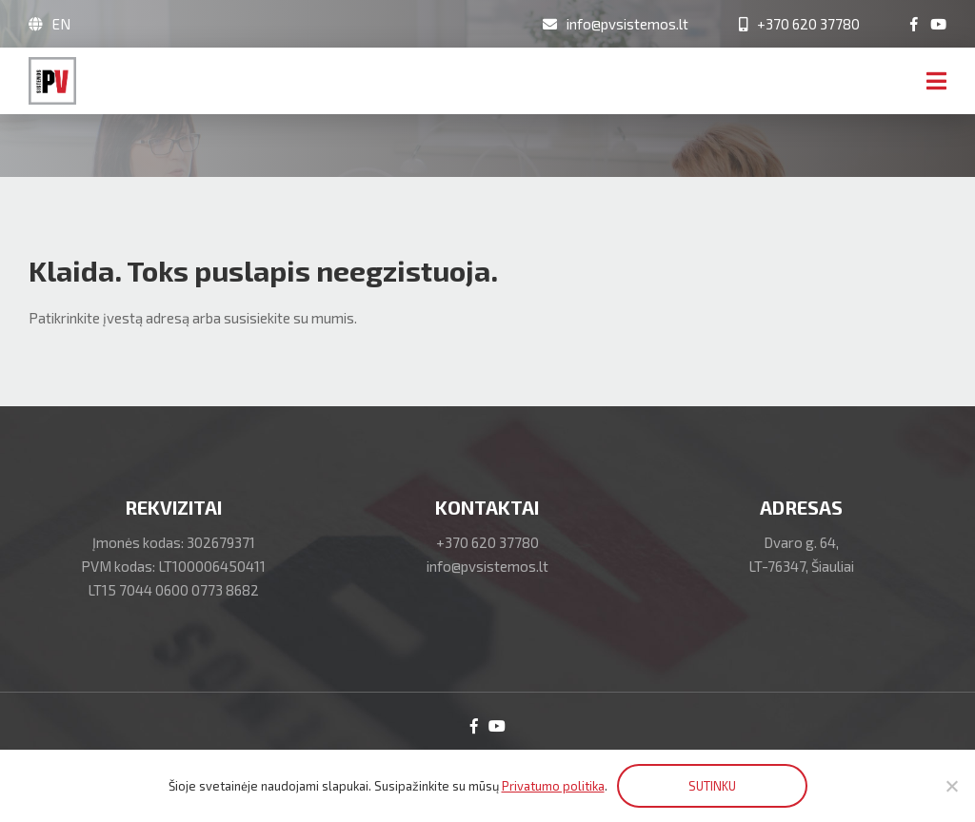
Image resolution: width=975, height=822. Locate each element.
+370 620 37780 (487, 542)
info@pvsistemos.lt (487, 566)
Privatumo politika (553, 785)
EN (61, 23)
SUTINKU (712, 785)
